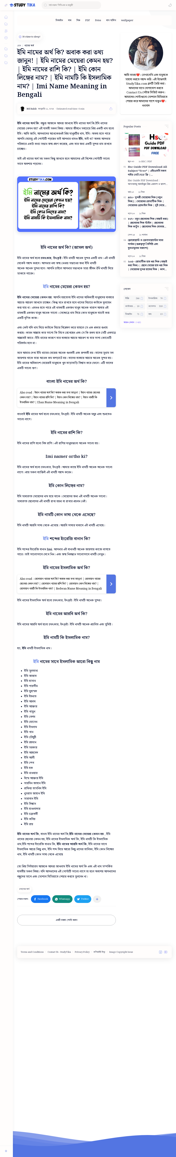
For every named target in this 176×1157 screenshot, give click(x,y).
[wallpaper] (127, 20)
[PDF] (87, 20)
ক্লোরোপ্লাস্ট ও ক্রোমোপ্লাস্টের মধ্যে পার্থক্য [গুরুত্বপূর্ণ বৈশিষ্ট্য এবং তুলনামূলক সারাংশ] (145, 244)
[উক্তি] (134, 298)
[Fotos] (98, 20)
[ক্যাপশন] (157, 306)
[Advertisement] (88, 506)
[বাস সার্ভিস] (111, 20)
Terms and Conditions (32, 1099)
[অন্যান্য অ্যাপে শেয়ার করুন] (97, 1046)
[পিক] (78, 20)
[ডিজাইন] (59, 20)
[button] (170, 5)
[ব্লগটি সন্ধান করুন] (71, 5)
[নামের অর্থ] (24, 1036)
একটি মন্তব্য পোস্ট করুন (66, 1067)
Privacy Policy (82, 1099)
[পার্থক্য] (145, 234)
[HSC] (144, 161)
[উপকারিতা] (157, 298)
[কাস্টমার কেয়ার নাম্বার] (134, 306)
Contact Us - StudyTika (59, 1099)
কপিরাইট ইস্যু (99, 1099)
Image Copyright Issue (121, 1099)
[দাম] (69, 20)
